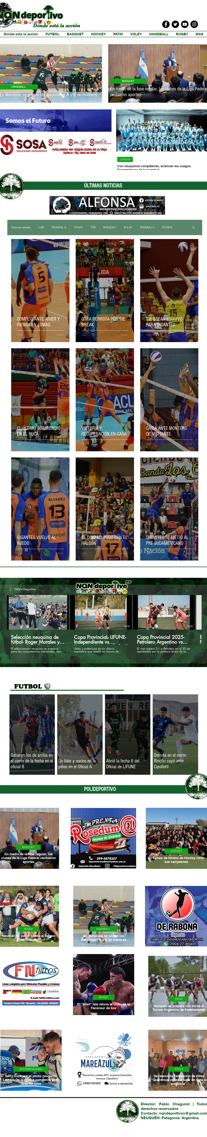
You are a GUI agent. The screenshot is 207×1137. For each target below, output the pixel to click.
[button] (193, 228)
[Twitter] (175, 24)
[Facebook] (166, 24)
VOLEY (78, 227)
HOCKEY (176, 851)
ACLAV (127, 227)
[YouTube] (185, 24)
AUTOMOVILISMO (31, 1069)
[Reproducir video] (38, 612)
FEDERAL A (59, 227)
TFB (93, 227)
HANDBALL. (103, 929)
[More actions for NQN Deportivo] (23, 589)
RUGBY (28, 929)
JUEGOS (125, 159)
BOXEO (103, 997)
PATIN (178, 999)
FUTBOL (167, 227)
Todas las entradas (21, 227)
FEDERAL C (147, 227)
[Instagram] (194, 24)
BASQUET (128, 81)
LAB (41, 227)
